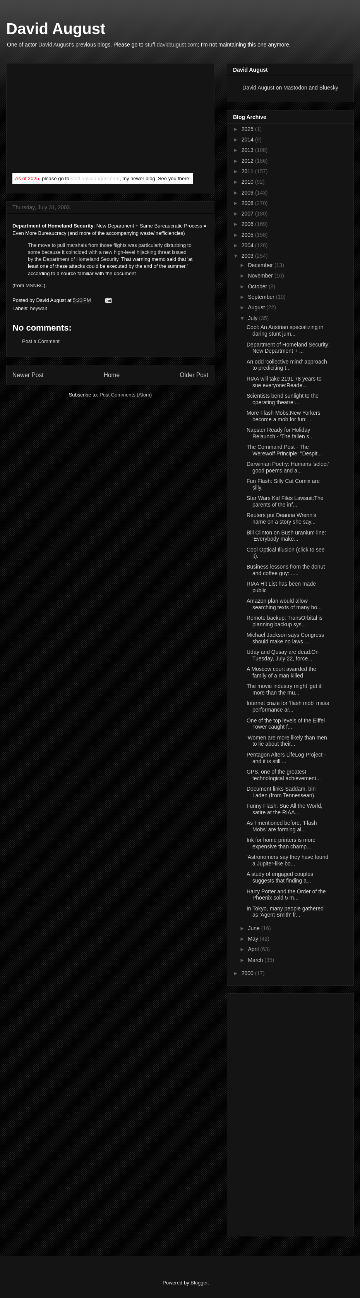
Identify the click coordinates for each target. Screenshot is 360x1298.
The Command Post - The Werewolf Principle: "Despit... (284, 450)
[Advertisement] (70, 119)
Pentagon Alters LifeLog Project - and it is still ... (286, 758)
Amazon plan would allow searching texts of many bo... (284, 604)
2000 (248, 973)
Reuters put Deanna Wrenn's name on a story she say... (281, 518)
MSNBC (35, 285)
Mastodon (295, 87)
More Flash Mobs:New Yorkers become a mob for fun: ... (284, 416)
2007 (248, 213)
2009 (248, 193)
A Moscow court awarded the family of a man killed (281, 672)
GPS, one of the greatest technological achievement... (284, 775)
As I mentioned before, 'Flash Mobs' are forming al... (282, 826)
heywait (38, 308)
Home (112, 375)
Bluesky (328, 87)
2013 (248, 150)
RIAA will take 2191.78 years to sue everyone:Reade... (284, 382)
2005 (248, 235)
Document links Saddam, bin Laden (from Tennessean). (281, 792)
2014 (248, 139)
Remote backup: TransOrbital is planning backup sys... (284, 621)
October (258, 286)
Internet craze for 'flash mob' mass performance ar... (288, 706)
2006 (248, 224)
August (257, 307)
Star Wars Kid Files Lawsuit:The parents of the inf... (285, 501)
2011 (248, 171)
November (261, 275)
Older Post (194, 375)
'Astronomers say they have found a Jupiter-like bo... (287, 860)
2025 (248, 129)
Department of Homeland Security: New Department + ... (288, 347)
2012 (248, 161)
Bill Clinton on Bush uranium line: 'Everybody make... (286, 535)
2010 (248, 182)
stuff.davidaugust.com (171, 44)
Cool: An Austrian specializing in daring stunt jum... (285, 330)
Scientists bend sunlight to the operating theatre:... (283, 399)
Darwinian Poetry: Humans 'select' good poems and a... (288, 467)
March (256, 960)
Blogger (198, 1283)
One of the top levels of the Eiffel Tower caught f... (286, 723)
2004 (248, 245)
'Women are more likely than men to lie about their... (287, 740)
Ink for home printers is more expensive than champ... (281, 843)
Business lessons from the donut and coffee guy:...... (286, 570)
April (254, 949)
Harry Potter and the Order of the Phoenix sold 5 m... (286, 894)
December (261, 265)
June (254, 928)
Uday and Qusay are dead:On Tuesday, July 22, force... (283, 655)
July (253, 318)
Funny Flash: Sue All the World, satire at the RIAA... (284, 809)
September (262, 297)
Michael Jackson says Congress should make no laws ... (285, 638)
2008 (248, 203)
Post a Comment (41, 341)
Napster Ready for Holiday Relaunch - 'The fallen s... (280, 433)
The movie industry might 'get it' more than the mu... (284, 689)
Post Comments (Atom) (125, 395)
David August (55, 28)
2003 (248, 256)
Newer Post (28, 375)
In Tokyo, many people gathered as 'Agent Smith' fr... (285, 911)
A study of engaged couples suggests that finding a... (280, 877)
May (253, 939)
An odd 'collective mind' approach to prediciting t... (287, 365)
